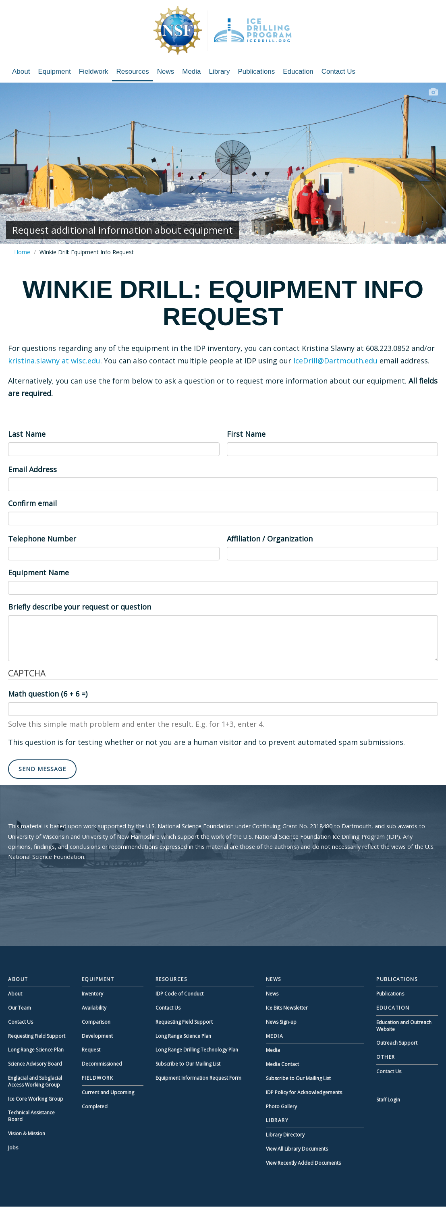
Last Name (27, 434)
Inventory (92, 993)
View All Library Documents (297, 1148)
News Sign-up (281, 1021)
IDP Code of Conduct (179, 993)
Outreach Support (396, 1042)
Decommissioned (102, 1063)
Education (298, 71)
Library (219, 71)
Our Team (19, 1007)
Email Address (32, 469)
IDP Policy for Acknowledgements (304, 1092)
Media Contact (282, 1064)
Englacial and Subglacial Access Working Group (35, 1081)
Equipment (54, 71)
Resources (132, 71)
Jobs (13, 1147)
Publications (256, 71)
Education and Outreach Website (403, 1026)
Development (97, 1036)
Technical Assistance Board (31, 1116)
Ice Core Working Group (35, 1098)
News (165, 71)
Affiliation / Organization (270, 538)
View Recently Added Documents (303, 1162)
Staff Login (388, 1099)
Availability (94, 1007)
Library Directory (285, 1134)
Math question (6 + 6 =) (47, 694)
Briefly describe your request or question (79, 607)
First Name (246, 434)
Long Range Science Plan (36, 1049)
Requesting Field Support (36, 1036)
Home (22, 252)
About (21, 71)
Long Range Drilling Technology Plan (197, 1049)
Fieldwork (93, 71)
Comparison (96, 1021)
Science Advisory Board (35, 1063)
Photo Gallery (281, 1106)
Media (191, 71)
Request (91, 1049)
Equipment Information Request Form (198, 1077)
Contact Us (338, 71)
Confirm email (32, 503)
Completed (95, 1106)
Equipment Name (38, 572)
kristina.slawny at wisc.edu (54, 360)
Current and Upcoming (108, 1092)
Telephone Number (42, 538)
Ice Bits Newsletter (287, 1007)
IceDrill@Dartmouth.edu (335, 360)
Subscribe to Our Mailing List (188, 1063)
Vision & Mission (26, 1133)
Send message (42, 769)
